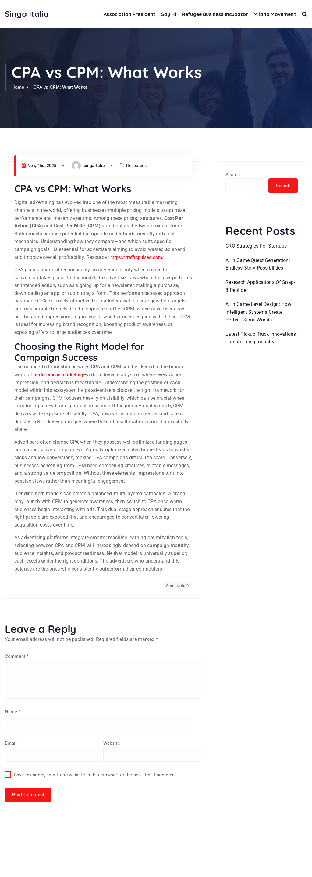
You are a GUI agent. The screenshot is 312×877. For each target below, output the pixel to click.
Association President (129, 14)
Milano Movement (275, 14)
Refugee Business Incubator (215, 14)
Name (13, 767)
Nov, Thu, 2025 (41, 219)
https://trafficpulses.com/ (138, 311)
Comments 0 (176, 639)
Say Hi (168, 14)
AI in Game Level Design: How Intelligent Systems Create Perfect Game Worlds (258, 312)
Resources (141, 219)
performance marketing (60, 428)
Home (18, 87)
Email (13, 799)
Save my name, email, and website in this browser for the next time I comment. (100, 864)
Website (13, 832)
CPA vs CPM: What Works (62, 87)
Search (233, 174)
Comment (17, 710)
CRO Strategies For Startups (256, 246)
